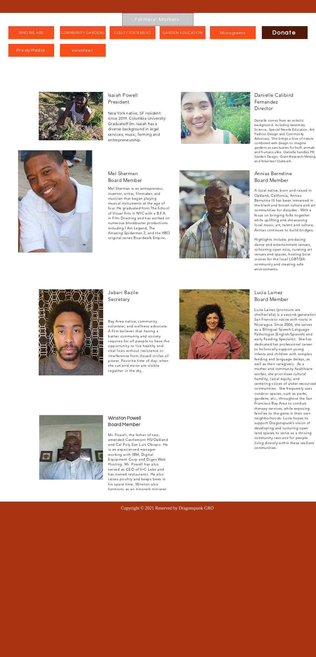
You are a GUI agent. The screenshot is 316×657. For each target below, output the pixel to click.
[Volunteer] (83, 50)
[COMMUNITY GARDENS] (83, 32)
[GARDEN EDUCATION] (182, 32)
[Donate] (285, 32)
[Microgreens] (233, 32)
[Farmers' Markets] (157, 19)
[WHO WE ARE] (31, 32)
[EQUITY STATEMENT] (132, 32)
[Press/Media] (31, 50)
